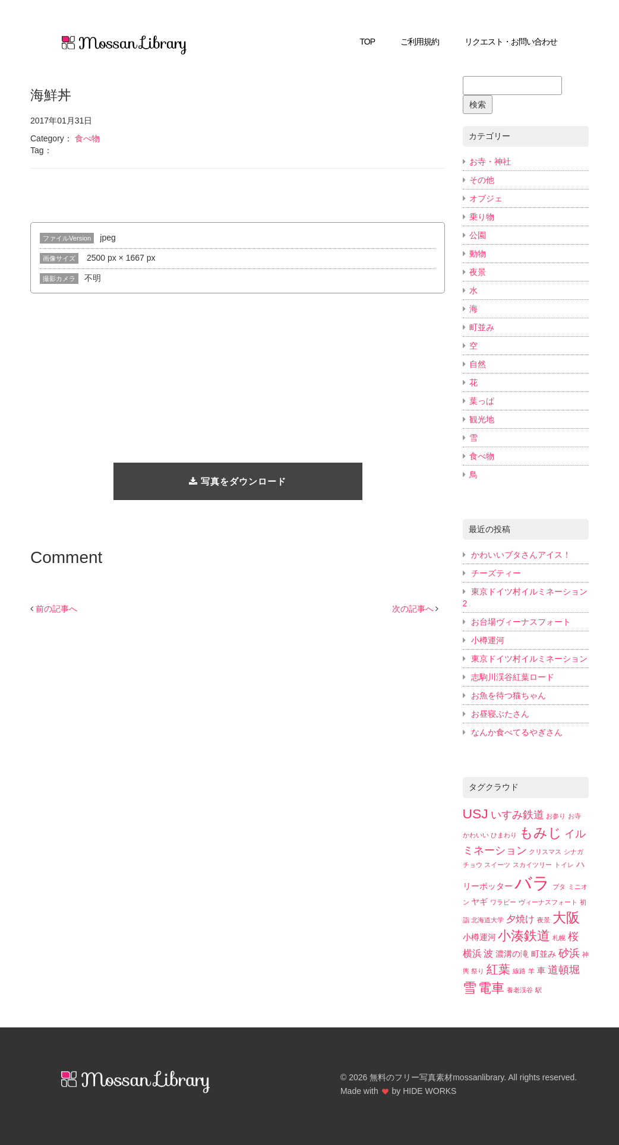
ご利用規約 (419, 41)
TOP (367, 41)
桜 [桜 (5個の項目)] (573, 936)
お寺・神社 (490, 161)
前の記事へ (56, 608)
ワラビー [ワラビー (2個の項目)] (503, 902)
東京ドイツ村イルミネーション (529, 658)
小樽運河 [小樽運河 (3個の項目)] (479, 937)
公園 (477, 235)
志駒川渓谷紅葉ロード (512, 677)
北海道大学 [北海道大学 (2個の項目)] (487, 919)
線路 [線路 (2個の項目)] (519, 971)
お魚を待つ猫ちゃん (508, 695)
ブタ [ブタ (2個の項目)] (559, 886)
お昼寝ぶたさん (500, 714)
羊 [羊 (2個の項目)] (531, 971)
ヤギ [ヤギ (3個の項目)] (479, 901)
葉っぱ (481, 401)
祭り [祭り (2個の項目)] (477, 971)
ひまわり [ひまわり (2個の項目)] (504, 835)
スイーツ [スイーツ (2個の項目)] (497, 864)
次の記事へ (413, 608)
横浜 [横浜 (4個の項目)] (472, 953)
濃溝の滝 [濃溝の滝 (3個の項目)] (512, 954)
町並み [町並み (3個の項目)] (543, 954)
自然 (477, 364)
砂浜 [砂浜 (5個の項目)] (569, 953)
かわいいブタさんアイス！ (521, 554)
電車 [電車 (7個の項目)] (491, 987)
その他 (481, 180)
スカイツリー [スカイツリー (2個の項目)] (532, 864)
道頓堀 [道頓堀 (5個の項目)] (564, 969)
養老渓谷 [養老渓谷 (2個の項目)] (520, 990)
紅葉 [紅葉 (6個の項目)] (498, 969)
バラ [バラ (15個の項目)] (532, 883)
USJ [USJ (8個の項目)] (475, 813)
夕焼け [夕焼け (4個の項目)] (520, 918)
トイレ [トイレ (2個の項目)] (564, 864)
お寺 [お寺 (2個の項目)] (574, 816)
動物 (477, 253)
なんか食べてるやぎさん (517, 732)
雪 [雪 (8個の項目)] (469, 987)
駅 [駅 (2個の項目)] (538, 990)
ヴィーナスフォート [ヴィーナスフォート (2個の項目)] (548, 902)
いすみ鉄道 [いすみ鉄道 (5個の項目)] (517, 814)
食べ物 (87, 138)
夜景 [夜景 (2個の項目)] (543, 919)
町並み (481, 327)
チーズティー (496, 573)
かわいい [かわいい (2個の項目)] (476, 835)
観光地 (481, 419)
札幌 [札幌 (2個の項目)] (559, 937)
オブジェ (486, 198)
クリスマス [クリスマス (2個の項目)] (545, 851)
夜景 (477, 272)
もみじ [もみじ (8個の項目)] (540, 832)
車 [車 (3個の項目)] (541, 970)
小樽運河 (487, 640)
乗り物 (481, 217)
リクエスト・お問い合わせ (511, 41)
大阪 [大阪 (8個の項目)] (566, 917)
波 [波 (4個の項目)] (488, 953)
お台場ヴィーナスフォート (521, 622)
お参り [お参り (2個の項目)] (556, 816)
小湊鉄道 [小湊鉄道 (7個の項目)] (524, 935)
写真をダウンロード (237, 481)
